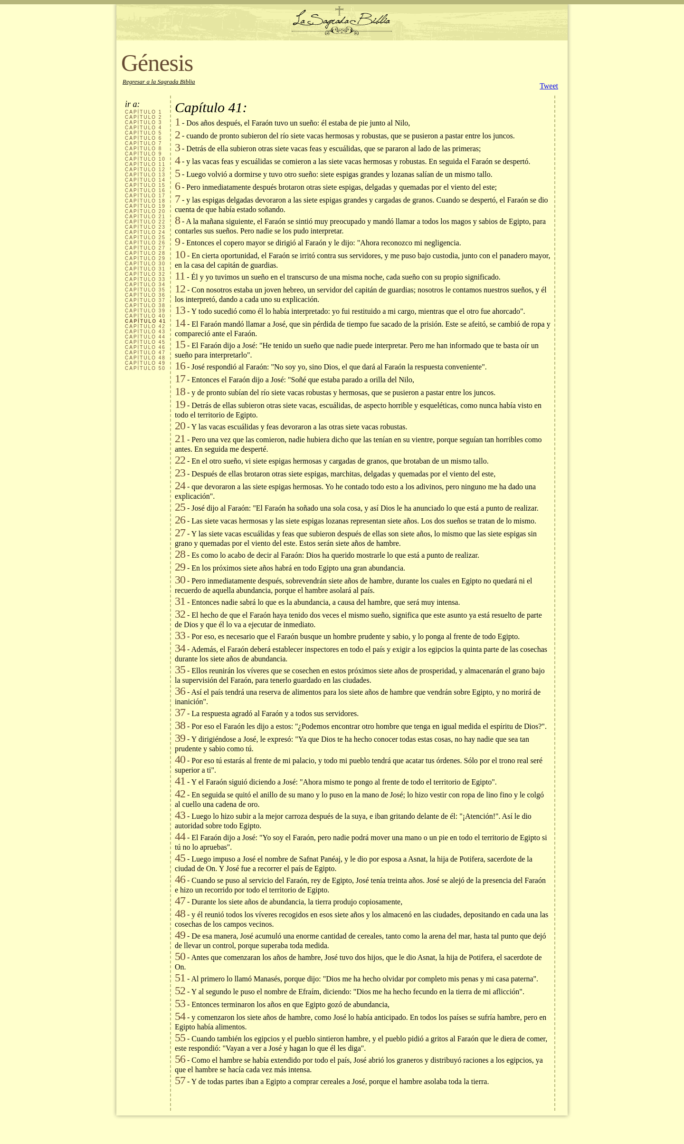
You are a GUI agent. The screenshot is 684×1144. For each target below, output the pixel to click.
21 (180, 438)
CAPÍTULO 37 (145, 300)
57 (180, 1080)
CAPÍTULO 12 (145, 169)
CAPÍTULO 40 (145, 316)
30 (180, 579)
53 (180, 1003)
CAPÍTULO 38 (145, 305)
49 (180, 935)
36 (180, 691)
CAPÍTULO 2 (143, 117)
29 (180, 567)
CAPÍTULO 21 (145, 216)
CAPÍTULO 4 (143, 127)
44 (180, 836)
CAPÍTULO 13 (145, 174)
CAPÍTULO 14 (145, 180)
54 (180, 1016)
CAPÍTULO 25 (145, 237)
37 (180, 712)
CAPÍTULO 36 (145, 295)
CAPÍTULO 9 (143, 153)
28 (180, 554)
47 (180, 900)
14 (180, 323)
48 (180, 913)
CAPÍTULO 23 (145, 227)
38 (180, 725)
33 (180, 635)
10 (180, 254)
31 (180, 601)
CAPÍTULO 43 (145, 331)
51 (180, 977)
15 (180, 344)
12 (180, 288)
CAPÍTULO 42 (145, 326)
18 (180, 391)
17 (180, 378)
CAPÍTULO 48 (145, 357)
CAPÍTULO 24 (145, 232)
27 (180, 532)
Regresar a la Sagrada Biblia (159, 81)
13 (180, 310)
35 (180, 669)
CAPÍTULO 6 (143, 138)
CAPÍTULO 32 (145, 274)
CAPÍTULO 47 (145, 352)
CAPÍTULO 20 (145, 211)
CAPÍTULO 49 (145, 363)
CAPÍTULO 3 (143, 122)
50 (180, 956)
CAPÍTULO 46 (145, 347)
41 (180, 781)
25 (180, 507)
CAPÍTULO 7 (143, 143)
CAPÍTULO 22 (145, 221)
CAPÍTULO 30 (145, 263)
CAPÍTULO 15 (145, 185)
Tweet (549, 86)
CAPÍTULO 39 (145, 310)
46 (180, 879)
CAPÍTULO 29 (145, 258)
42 (180, 793)
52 (180, 990)
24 (180, 485)
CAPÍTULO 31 (145, 268)
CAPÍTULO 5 (143, 133)
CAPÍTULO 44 (145, 336)
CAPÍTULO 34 (145, 284)
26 (180, 520)
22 (180, 460)
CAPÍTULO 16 (145, 190)
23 (180, 472)
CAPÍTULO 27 (145, 248)
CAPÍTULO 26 (145, 242)
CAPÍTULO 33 (145, 279)
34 (180, 648)
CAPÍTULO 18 (145, 201)
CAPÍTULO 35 (145, 289)
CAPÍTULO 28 (145, 253)
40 (180, 759)
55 (180, 1037)
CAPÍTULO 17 (145, 195)
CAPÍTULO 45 (145, 342)
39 (180, 738)
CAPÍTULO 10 (145, 159)
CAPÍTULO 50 (145, 368)
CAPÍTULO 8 (143, 148)
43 (180, 815)
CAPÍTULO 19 (145, 206)
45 (180, 858)
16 (180, 365)
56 (180, 1059)
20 (180, 425)
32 (180, 614)
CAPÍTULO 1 (143, 112)
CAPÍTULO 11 (145, 164)
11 (180, 276)
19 (180, 404)
